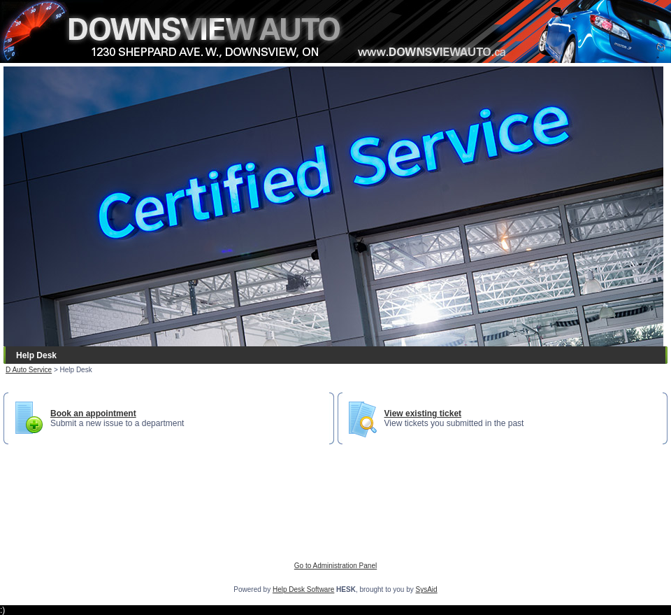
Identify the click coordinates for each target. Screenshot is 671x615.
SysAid (427, 589)
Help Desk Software (303, 589)
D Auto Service (29, 370)
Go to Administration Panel (335, 566)
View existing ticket (423, 413)
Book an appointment (93, 413)
